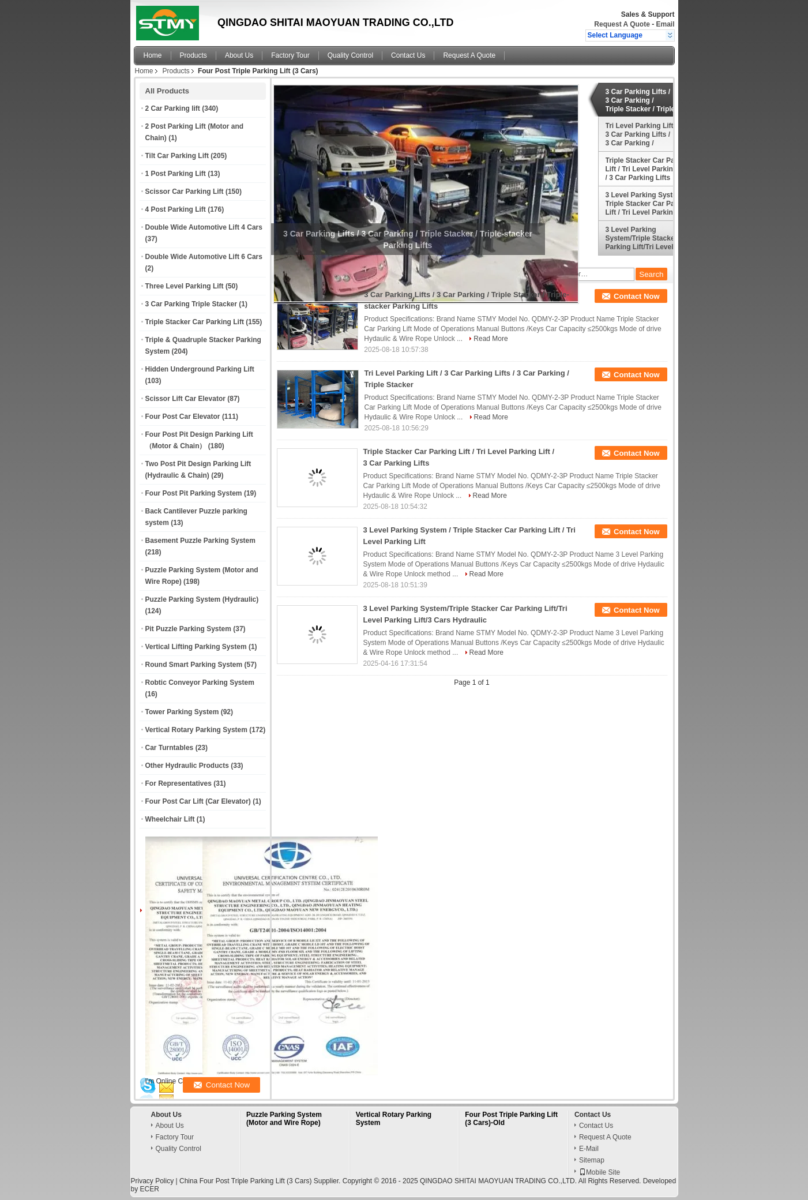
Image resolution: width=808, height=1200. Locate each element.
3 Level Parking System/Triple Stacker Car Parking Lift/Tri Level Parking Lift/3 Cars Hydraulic (648, 238)
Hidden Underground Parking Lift (199, 369)
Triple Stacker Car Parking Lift (194, 322)
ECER (149, 1189)
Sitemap (591, 1160)
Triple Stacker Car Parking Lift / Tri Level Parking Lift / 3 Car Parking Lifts (649, 169)
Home (153, 55)
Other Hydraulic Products (187, 766)
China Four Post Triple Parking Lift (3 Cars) (245, 1181)
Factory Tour (290, 55)
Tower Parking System (182, 712)
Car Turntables (169, 748)
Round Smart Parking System (194, 665)
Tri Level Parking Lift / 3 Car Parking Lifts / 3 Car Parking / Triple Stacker (642, 134)
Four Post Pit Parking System (193, 493)
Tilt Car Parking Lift (177, 156)
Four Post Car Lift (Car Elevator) (198, 801)
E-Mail (589, 1149)
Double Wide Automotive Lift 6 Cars (203, 257)
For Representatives (178, 783)
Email (665, 24)
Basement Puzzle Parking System (200, 541)
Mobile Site (599, 1172)
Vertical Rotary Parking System (196, 730)
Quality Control (350, 55)
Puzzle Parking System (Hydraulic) (202, 599)
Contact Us (408, 55)
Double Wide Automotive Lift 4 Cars (203, 227)
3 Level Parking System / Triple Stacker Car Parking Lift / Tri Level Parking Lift (649, 203)
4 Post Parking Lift (175, 209)
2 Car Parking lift (172, 108)
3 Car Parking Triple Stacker (191, 304)
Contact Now (636, 296)
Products (193, 55)
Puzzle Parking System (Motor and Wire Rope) (284, 1119)
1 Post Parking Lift (175, 174)
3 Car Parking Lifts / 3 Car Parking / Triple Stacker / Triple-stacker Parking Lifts (642, 100)
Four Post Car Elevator (182, 416)
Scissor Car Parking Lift (184, 191)
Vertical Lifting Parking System (196, 647)
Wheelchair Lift (170, 819)
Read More (490, 339)
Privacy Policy (152, 1181)
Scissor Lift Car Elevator (185, 399)
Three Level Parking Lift (184, 286)
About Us (239, 55)
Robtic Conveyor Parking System (199, 682)
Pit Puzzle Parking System (188, 629)
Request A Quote (621, 24)
